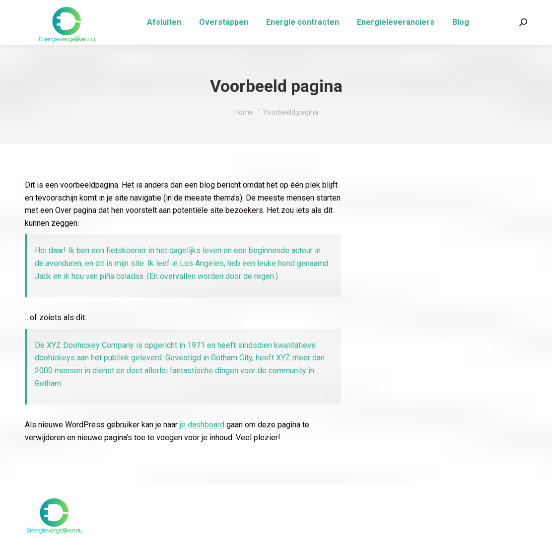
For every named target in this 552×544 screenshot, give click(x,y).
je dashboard (202, 424)
